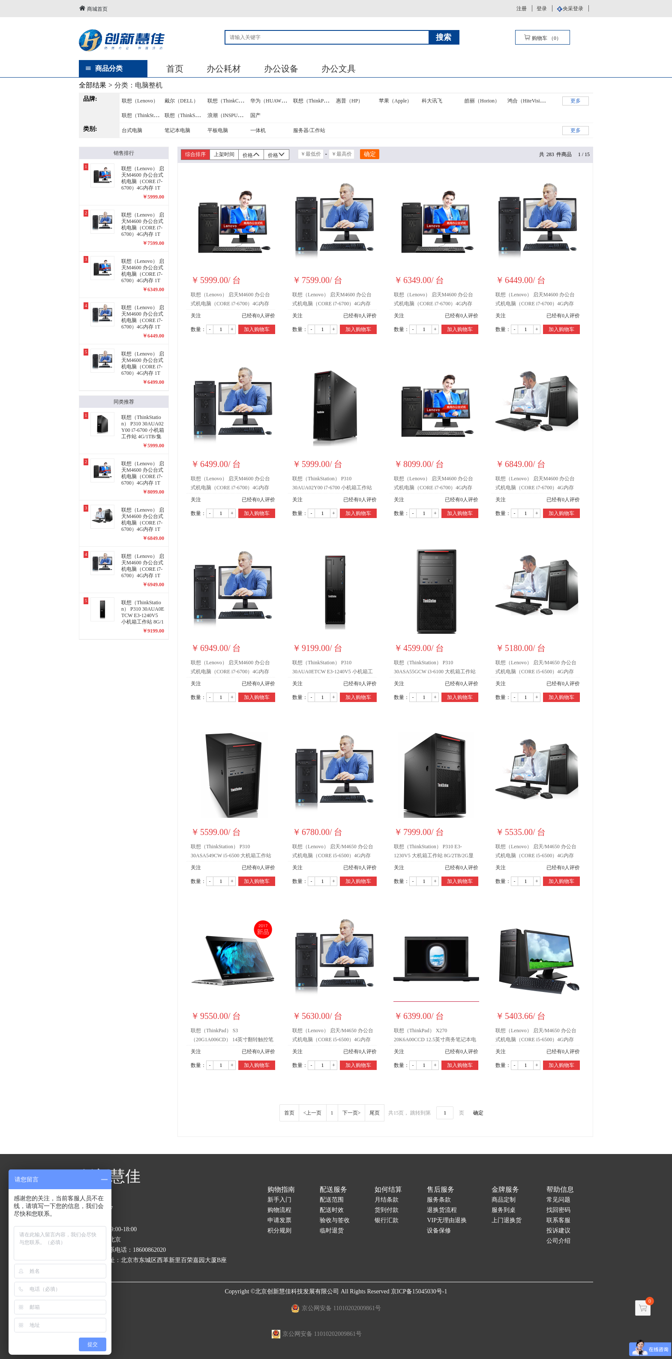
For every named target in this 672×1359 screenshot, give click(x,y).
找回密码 (558, 1210)
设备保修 (439, 1230)
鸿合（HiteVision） (528, 101)
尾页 (374, 1113)
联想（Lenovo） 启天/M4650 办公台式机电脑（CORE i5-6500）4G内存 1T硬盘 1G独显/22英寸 (535, 853)
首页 (174, 68)
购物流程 (279, 1210)
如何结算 (388, 1189)
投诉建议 (558, 1230)
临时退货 (332, 1230)
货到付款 (387, 1210)
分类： (138, 85)
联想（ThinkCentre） (230, 101)
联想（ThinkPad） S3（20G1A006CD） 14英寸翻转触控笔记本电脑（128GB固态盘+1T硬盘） (232, 1037)
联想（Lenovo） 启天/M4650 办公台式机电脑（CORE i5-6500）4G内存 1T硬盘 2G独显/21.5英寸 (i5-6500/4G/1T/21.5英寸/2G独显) (535, 1037)
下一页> (351, 1113)
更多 (575, 101)
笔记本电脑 (177, 130)
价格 (251, 154)
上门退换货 (507, 1220)
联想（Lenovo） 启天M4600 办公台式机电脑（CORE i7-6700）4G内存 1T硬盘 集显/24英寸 (332, 301)
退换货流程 (442, 1210)
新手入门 (279, 1199)
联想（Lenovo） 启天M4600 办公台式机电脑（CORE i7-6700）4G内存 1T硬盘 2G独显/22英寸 (535, 485)
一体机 (258, 130)
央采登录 (573, 9)
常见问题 (558, 1199)
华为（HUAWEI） (270, 101)
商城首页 (93, 8)
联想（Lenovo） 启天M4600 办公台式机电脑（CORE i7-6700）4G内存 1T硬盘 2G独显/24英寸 (433, 485)
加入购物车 (257, 329)
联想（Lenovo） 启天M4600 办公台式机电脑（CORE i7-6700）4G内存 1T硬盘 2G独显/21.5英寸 (230, 485)
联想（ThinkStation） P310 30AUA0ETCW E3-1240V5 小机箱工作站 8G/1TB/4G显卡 (332, 669)
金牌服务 (505, 1189)
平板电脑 (217, 130)
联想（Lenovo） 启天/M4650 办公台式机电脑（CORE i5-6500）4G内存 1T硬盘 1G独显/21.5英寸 (535, 669)
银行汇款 (387, 1220)
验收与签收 (335, 1220)
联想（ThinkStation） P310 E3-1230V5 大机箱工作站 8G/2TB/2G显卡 (434, 853)
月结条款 (387, 1199)
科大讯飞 (432, 101)
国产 (255, 115)
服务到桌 (504, 1210)
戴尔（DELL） (181, 101)
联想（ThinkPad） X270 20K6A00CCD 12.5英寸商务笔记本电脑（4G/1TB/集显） (435, 1037)
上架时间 (224, 154)
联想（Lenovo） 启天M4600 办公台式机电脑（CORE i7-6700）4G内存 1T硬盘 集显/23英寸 (535, 301)
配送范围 (332, 1199)
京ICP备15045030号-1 (419, 1291)
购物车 (542, 37)
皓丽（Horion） (482, 101)
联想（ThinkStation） (145, 115)
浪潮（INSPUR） (226, 115)
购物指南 (281, 1189)
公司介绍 (558, 1241)
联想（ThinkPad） (313, 101)
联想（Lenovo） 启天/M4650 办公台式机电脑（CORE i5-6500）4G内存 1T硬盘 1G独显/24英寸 (332, 853)
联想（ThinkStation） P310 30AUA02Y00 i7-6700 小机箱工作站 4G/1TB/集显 (332, 485)
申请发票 (279, 1220)
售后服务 (440, 1189)
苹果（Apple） (395, 101)
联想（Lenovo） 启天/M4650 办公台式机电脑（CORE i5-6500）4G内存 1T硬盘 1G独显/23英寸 (332, 1037)
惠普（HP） (349, 101)
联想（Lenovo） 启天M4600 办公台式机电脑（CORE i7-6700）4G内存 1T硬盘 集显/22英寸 (433, 301)
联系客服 (558, 1220)
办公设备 (281, 68)
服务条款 (439, 1199)
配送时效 (332, 1210)
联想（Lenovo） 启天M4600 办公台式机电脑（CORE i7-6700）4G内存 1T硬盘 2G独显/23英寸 (230, 669)
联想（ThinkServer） (188, 115)
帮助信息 (560, 1189)
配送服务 (333, 1189)
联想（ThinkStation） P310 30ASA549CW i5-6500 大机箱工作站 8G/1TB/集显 (231, 853)
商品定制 (504, 1199)
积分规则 (279, 1230)
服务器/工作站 (309, 130)
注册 (521, 9)
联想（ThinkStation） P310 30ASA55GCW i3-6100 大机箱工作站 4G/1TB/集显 (435, 669)
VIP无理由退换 (447, 1220)
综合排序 (195, 154)
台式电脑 (132, 130)
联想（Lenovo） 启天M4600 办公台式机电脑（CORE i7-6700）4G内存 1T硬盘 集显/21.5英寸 (230, 301)
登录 (542, 9)
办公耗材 (224, 68)
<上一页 (312, 1113)
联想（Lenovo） (140, 101)
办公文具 (338, 68)
